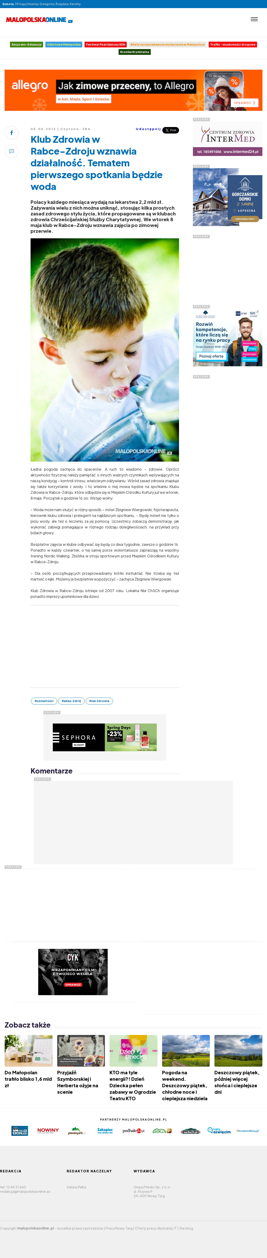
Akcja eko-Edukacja (26, 44)
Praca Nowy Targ (119, 1228)
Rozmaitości (44, 701)
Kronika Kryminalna (134, 52)
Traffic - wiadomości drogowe (232, 44)
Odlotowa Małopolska (64, 44)
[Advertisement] (227, 448)
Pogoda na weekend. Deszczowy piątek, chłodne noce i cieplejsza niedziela (184, 1085)
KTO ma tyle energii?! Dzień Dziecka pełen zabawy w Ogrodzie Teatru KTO (133, 1085)
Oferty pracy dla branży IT (156, 1228)
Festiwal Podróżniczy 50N (105, 44)
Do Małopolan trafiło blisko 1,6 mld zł (28, 1078)
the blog (186, 1228)
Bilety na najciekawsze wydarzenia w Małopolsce (168, 44)
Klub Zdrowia (99, 701)
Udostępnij (148, 129)
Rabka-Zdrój (71, 701)
